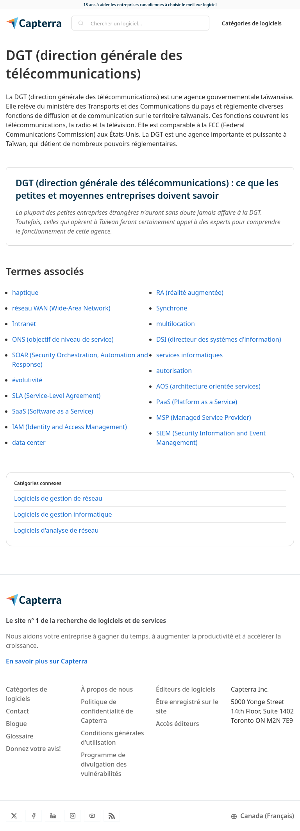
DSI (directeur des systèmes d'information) (218, 339)
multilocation (175, 323)
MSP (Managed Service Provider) (203, 417)
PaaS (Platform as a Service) (196, 402)
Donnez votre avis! (33, 748)
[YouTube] (92, 816)
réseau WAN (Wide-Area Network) (61, 308)
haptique (25, 292)
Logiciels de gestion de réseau (58, 498)
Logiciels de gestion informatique (63, 514)
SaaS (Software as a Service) (52, 411)
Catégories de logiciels (252, 23)
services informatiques (189, 355)
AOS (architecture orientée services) (208, 386)
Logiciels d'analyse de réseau (56, 530)
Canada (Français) (262, 815)
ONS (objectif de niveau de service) (63, 339)
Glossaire (19, 736)
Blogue (16, 723)
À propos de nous (107, 689)
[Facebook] (33, 816)
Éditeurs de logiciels (185, 689)
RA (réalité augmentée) (189, 292)
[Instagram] (72, 816)
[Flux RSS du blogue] (112, 816)
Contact (17, 711)
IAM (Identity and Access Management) (69, 427)
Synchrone (171, 308)
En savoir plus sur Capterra (47, 661)
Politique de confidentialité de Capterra (107, 711)
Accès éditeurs (177, 723)
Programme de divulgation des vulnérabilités (104, 764)
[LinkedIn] (53, 816)
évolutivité (27, 380)
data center (29, 442)
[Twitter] (14, 816)
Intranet (24, 323)
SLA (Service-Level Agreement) (56, 395)
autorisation (174, 370)
